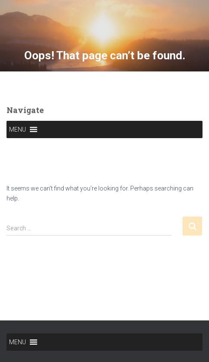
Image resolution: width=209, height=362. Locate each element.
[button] (17, 129)
